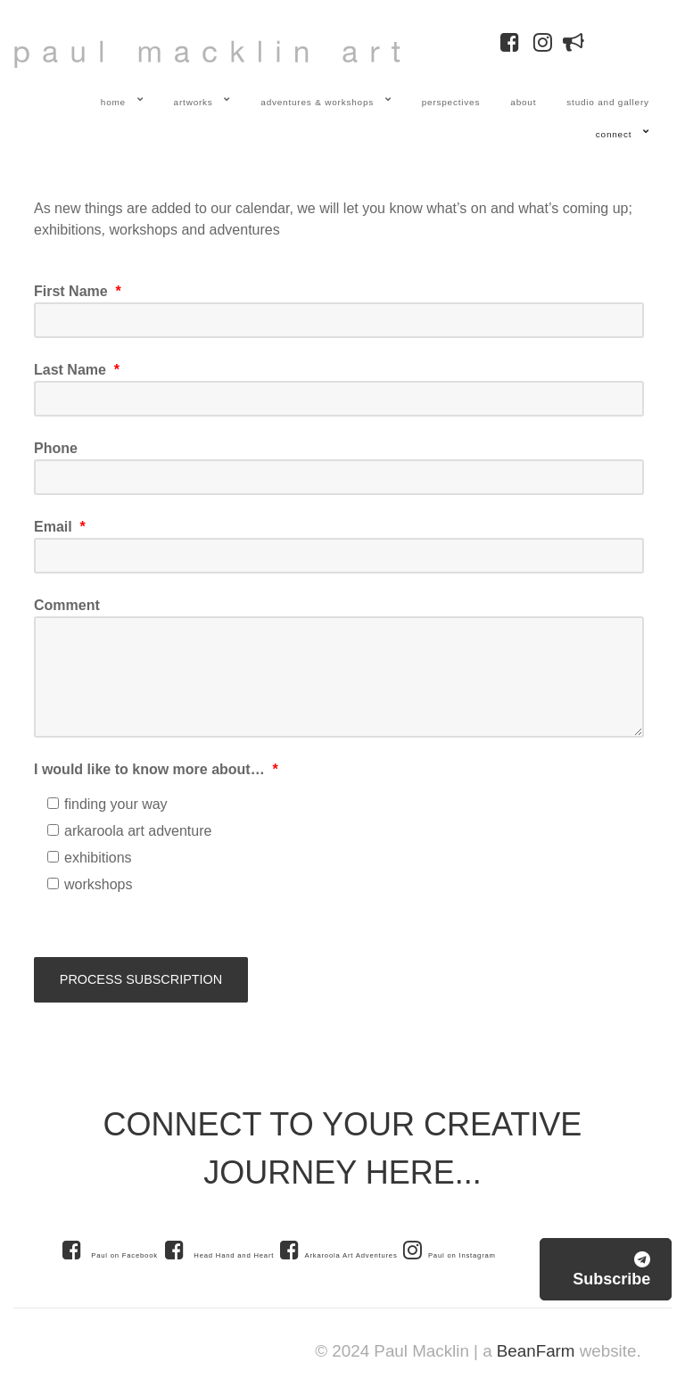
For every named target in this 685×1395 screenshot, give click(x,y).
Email (60, 526)
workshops (89, 884)
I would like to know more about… (156, 769)
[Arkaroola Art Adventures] (341, 1250)
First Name (77, 291)
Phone (56, 448)
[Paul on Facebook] (109, 1250)
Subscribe (611, 1269)
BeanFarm (536, 1350)
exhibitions (89, 857)
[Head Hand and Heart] (220, 1250)
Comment (67, 605)
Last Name (77, 369)
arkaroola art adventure (129, 830)
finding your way (107, 804)
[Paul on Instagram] (449, 1250)
